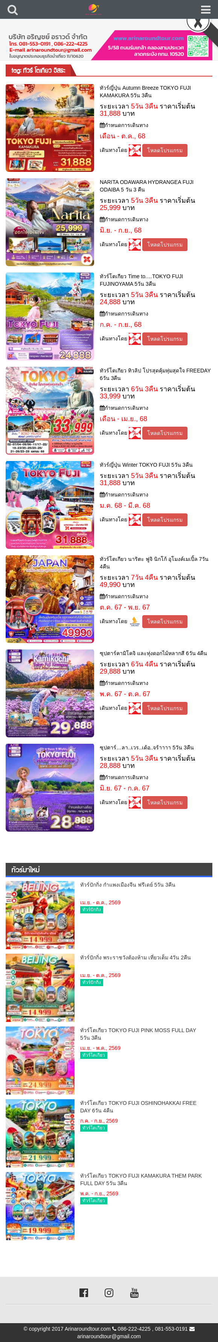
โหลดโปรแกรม (165, 150)
